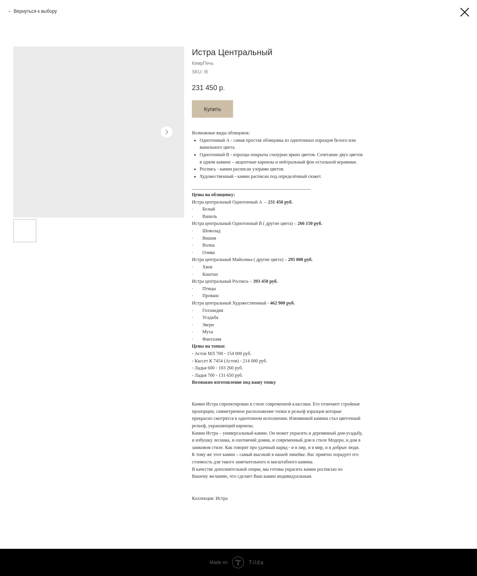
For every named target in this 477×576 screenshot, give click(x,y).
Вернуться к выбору (35, 11)
